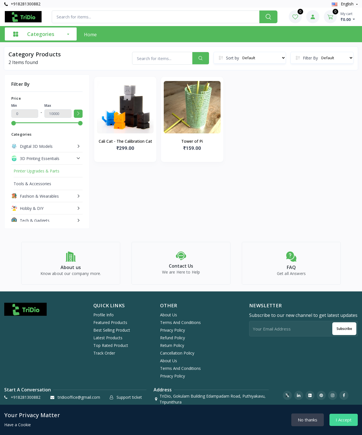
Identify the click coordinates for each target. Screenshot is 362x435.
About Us (168, 318)
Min (14, 105)
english (343, 4)
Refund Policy (172, 341)
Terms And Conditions (180, 325)
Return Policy (172, 348)
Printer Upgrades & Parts (36, 171)
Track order (104, 356)
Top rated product (110, 348)
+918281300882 (22, 4)
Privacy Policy (172, 333)
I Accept (344, 420)
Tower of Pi (192, 141)
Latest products (107, 341)
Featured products (110, 325)
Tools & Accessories (32, 183)
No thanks (307, 420)
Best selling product (111, 333)
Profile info (103, 318)
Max (47, 105)
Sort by (232, 58)
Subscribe (344, 331)
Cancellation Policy (177, 356)
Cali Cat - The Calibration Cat (125, 141)
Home (90, 34)
